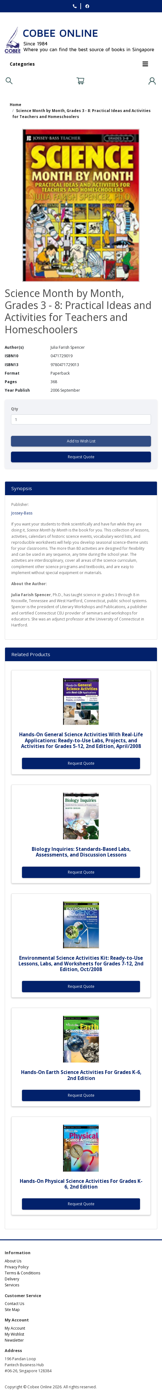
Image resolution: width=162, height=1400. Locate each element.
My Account (15, 1328)
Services (12, 1285)
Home (15, 104)
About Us (13, 1261)
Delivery (12, 1279)
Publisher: (20, 504)
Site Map (12, 1309)
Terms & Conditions (22, 1273)
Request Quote (81, 457)
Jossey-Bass (21, 513)
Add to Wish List (81, 441)
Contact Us (14, 1303)
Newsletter (14, 1340)
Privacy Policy (17, 1267)
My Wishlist (14, 1334)
